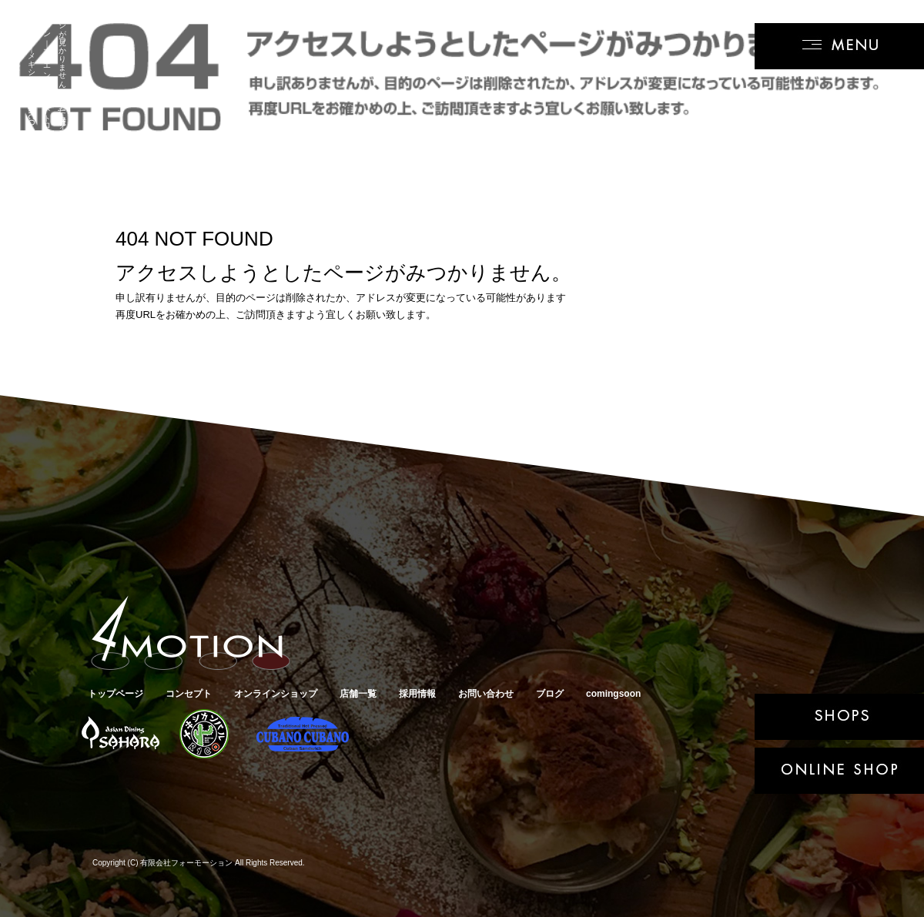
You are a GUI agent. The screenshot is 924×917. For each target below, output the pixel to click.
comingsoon (613, 693)
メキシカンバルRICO (203, 734)
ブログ (550, 693)
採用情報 (417, 693)
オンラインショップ (275, 693)
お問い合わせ (486, 693)
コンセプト (189, 693)
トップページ (115, 693)
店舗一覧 (358, 693)
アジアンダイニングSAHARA (119, 734)
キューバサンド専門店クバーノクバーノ (300, 734)
